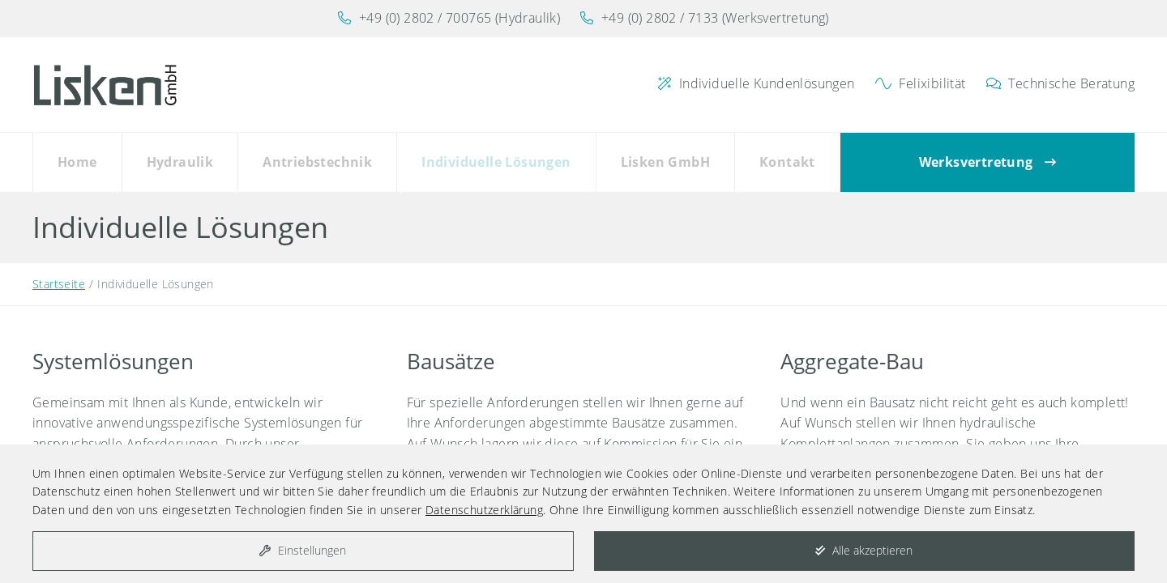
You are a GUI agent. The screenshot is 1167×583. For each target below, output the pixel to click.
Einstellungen (302, 550)
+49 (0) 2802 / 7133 (660, 18)
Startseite (58, 278)
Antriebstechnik (317, 159)
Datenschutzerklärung (484, 509)
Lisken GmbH (665, 159)
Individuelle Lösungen (496, 159)
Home (77, 159)
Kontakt (787, 159)
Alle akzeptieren (864, 550)
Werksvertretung (988, 159)
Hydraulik (180, 159)
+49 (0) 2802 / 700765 (425, 18)
